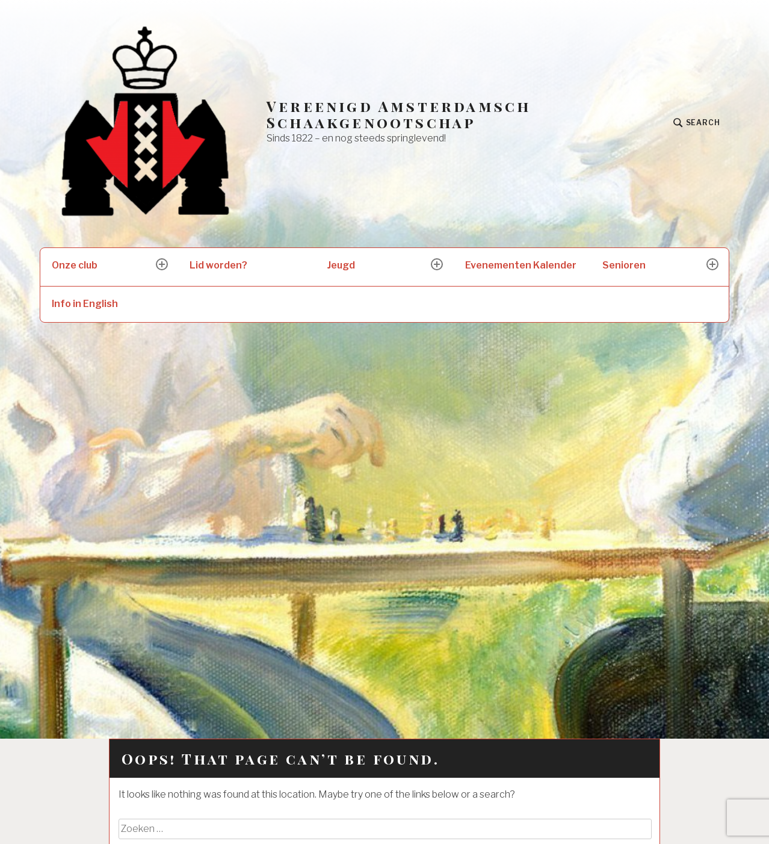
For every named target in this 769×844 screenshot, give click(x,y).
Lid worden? (218, 265)
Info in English (85, 303)
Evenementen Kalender (520, 265)
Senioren (624, 265)
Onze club (74, 265)
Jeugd (341, 265)
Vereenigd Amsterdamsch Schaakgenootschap (399, 114)
